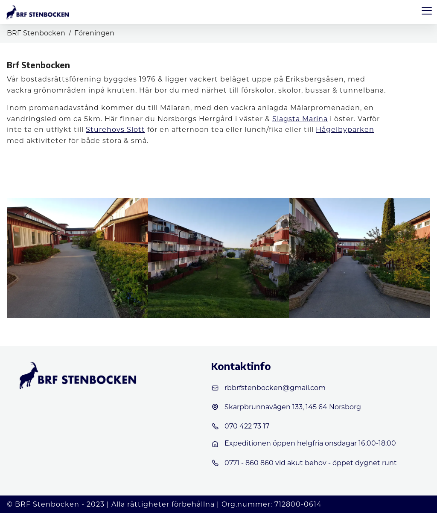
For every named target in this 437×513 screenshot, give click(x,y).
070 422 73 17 (240, 426)
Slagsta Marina (300, 119)
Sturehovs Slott (115, 129)
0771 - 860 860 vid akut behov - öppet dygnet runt (304, 463)
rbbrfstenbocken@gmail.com (268, 388)
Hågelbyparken (345, 129)
